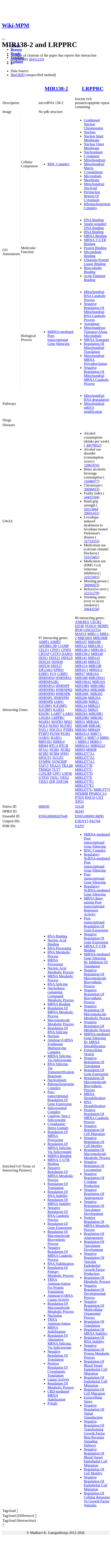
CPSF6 (66, 650)
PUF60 (55, 734)
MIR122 (81, 646)
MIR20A (94, 698)
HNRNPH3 (47, 694)
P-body (52, 1403)
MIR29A (81, 714)
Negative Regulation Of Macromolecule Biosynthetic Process (95, 978)
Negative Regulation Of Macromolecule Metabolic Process (97, 1012)
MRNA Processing (55, 962)
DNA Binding (94, 220)
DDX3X (45, 662)
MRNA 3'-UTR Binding (95, 242)
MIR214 (81, 706)
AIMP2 (55, 642)
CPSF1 (55, 650)
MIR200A (82, 690)
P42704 (94, 821)
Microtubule (92, 176)
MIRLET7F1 (84, 781)
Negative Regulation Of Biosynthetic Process (94, 996)
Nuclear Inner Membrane (93, 138)
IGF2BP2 (60, 706)
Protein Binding (95, 248)
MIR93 (80, 750)
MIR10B (94, 642)
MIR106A (85, 638)
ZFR (52, 781)
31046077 (91, 481)
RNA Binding (93, 232)
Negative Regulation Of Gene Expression (96, 938)
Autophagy (92, 324)
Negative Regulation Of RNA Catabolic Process (58, 1214)
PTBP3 (44, 734)
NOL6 (43, 726)
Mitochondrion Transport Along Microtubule (95, 332)
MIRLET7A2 (84, 758)
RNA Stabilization (60, 1264)
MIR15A (81, 666)
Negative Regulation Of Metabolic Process (97, 1026)
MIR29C (96, 718)
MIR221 (94, 706)
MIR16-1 (81, 670)
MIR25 (93, 710)
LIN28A (44, 718)
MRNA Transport (96, 340)
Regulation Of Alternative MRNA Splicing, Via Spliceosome (59, 1341)
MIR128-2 (82, 650)
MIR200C (82, 694)
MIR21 (93, 702)
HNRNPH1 (47, 690)
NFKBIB (81, 793)
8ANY (79, 826)
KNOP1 (44, 714)
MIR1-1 (93, 634)
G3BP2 (62, 674)
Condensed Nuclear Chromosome (93, 124)
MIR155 (94, 662)
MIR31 (80, 722)
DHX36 (44, 666)
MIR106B (100, 638)
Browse (16, 49)
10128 (79, 806)
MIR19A (98, 682)
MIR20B (81, 702)
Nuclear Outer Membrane (94, 146)
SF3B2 (65, 750)
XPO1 (79, 801)
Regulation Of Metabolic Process (60, 1385)
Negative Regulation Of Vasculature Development (94, 1208)
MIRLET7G (83, 789)
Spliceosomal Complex (57, 1110)
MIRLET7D (83, 773)
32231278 (91, 593)
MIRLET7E (83, 777)
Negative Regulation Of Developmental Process (95, 1291)
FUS (53, 674)
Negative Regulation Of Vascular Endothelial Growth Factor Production (94, 1263)
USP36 (67, 773)
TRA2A (55, 766)
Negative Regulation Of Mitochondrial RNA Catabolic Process (95, 312)
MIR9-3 (96, 742)
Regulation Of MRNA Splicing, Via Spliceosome (59, 1148)
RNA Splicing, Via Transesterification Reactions (60, 1070)
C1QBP (63, 646)
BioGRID (18, 75)
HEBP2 (103, 626)
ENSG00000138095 (89, 816)
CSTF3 (55, 654)
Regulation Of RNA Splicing (57, 1030)
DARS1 (67, 654)
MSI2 (68, 722)
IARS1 (59, 702)
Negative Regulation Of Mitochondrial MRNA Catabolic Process (96, 376)
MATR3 (57, 722)
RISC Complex (58, 164)
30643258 (91, 609)
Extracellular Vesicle (93, 1052)
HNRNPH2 (64, 690)
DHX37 (56, 666)
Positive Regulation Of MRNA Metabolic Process (97, 1224)
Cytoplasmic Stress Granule (57, 1126)
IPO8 (78, 630)
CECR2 (95, 622)
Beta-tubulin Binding (93, 270)
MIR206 (81, 698)
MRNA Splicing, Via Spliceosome (59, 1058)
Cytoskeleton (93, 172)
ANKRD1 (82, 622)
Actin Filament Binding (94, 278)
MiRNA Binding (59, 1156)
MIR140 (97, 654)
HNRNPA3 (47, 686)
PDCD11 (55, 730)
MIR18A (92, 674)
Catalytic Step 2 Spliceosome (58, 1118)
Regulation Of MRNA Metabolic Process (60, 1012)
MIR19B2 (97, 686)
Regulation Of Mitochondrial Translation (94, 348)
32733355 (91, 541)
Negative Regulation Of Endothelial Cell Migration (95, 1483)
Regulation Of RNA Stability (57, 1194)
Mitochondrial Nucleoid (94, 186)
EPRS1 (58, 670)
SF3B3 (43, 754)
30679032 (93, 445)
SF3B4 (54, 754)
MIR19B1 (82, 686)
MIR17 (80, 674)
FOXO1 (91, 626)
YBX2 (64, 777)
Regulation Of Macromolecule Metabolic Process (60, 1307)
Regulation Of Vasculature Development (94, 1246)
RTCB (63, 746)
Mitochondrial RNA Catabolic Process (95, 296)
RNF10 (90, 797)
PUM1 (65, 734)
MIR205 (96, 694)
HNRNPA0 (47, 678)
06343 (79, 811)
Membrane (91, 180)
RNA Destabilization (94, 1104)
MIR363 (81, 730)
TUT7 (56, 770)
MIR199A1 (96, 678)
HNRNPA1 (64, 678)
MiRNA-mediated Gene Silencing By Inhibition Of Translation (97, 960)
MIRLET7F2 (84, 785)
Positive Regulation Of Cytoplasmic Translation (57, 1369)
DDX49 (57, 662)
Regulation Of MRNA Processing (57, 1136)
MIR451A (82, 734)
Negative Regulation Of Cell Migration (94, 1130)
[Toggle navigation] (3, 39)
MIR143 (94, 658)
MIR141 (81, 658)
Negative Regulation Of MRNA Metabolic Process (60, 1174)
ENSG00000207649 (53, 816)
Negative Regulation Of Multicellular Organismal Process (94, 1309)
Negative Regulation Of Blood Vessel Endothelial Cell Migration (95, 1457)
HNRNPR (46, 702)
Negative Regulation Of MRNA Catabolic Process (59, 1254)
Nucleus (89, 132)
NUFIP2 (66, 726)
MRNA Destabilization (94, 1096)
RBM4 (43, 746)
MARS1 (44, 722)
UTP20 (44, 777)
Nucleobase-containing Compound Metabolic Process (60, 994)
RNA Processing (59, 948)
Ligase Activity (58, 1379)
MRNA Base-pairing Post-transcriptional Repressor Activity (94, 906)
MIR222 (81, 710)
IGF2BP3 (45, 710)
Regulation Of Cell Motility (94, 1471)
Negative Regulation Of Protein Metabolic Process (96, 1351)
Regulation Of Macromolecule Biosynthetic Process (58, 1238)
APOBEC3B (48, 646)
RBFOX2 (45, 742)
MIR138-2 (56, 88)
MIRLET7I (101, 789)
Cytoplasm (91, 156)
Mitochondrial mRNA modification (94, 407)
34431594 (91, 497)
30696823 (91, 489)
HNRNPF (63, 686)
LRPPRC (92, 88)
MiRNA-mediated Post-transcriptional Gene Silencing (60, 338)
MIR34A (92, 722)
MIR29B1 (95, 714)
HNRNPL (46, 698)
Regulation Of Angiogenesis (94, 1236)
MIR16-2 (96, 670)
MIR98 (91, 750)
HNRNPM (61, 698)
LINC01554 (92, 630)
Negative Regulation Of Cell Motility (94, 1142)
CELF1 (44, 650)
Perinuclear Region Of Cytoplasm (92, 196)
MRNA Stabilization (56, 1329)
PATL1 (44, 730)
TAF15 (44, 766)
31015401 (91, 557)
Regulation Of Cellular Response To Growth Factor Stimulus (97, 1499)
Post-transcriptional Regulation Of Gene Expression (59, 1098)
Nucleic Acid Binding (56, 942)
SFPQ (64, 754)
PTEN (79, 797)
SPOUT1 (45, 758)
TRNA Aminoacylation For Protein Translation (58, 1285)
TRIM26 (45, 770)
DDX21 (54, 658)
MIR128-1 (95, 646)
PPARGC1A (98, 793)
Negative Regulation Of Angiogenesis (94, 1194)
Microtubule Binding (92, 254)
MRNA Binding (95, 236)
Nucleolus (54, 1315)
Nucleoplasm (93, 152)
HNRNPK (63, 694)
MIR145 (81, 662)
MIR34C (94, 726)
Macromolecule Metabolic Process (60, 1022)
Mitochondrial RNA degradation (96, 398)
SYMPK (45, 762)
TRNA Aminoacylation (58, 1321)
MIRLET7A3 (84, 762)
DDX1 (43, 658)
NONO (54, 726)
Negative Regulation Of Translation (57, 1355)
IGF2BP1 (45, 706)
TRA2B (67, 766)
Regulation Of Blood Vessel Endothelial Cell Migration (95, 1367)
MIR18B (81, 678)
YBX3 (43, 781)
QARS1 (44, 738)
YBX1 (54, 777)
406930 (44, 806)
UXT (99, 797)
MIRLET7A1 (84, 754)
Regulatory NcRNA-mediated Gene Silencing (97, 890)
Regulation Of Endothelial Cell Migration (95, 1381)
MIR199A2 (83, 682)
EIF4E (79, 626)
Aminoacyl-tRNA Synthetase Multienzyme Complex (60, 1046)
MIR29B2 (82, 718)
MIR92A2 (97, 746)
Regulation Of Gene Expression (59, 1226)
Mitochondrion (94, 160)
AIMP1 (44, 642)
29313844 (91, 509)
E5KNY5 (81, 821)
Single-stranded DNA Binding (95, 226)
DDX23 (66, 658)
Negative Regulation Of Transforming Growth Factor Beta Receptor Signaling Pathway (94, 1433)
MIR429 (94, 730)
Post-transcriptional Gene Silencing (95, 878)
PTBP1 (68, 730)
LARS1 (68, 714)
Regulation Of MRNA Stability (59, 1202)
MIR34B (81, 726)
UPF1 (57, 773)
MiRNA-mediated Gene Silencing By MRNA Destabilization (97, 1040)
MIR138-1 (98, 650)
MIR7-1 (96, 734)
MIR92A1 (82, 746)
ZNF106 (62, 781)
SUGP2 (58, 758)
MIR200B (97, 690)
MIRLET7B (83, 766)
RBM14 (59, 742)
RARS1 (56, 738)
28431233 (36, 59)
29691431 (91, 513)
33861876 (91, 465)
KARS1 (58, 710)
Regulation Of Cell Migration (94, 1391)
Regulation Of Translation (57, 1186)
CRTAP (44, 654)
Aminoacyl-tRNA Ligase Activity (60, 1297)
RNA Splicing (57, 984)
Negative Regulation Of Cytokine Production (94, 1180)
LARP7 (56, 714)
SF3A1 (44, 750)
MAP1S (80, 634)
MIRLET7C (83, 770)
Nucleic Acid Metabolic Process (60, 970)
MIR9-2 (83, 742)
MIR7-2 (80, 738)
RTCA (53, 746)
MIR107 (81, 642)
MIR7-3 (93, 738)
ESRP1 (44, 674)
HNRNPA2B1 (49, 682)
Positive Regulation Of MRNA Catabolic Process (96, 1116)
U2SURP (45, 773)
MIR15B (94, 666)
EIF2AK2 (46, 670)
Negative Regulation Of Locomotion (94, 1166)
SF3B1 (54, 750)
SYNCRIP (59, 762)
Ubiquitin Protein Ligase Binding (96, 262)
